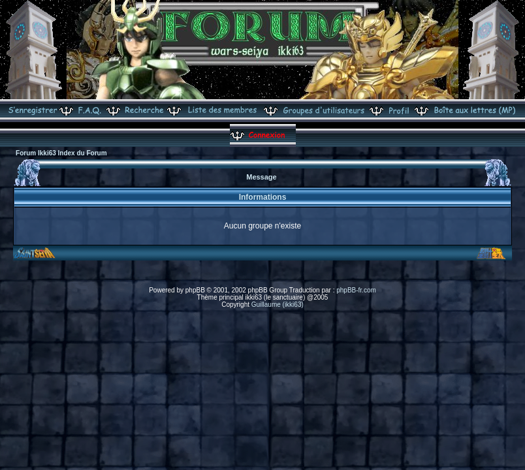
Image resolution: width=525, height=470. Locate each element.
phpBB (195, 290)
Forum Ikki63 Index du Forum (61, 153)
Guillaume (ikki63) (277, 304)
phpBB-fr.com (356, 290)
